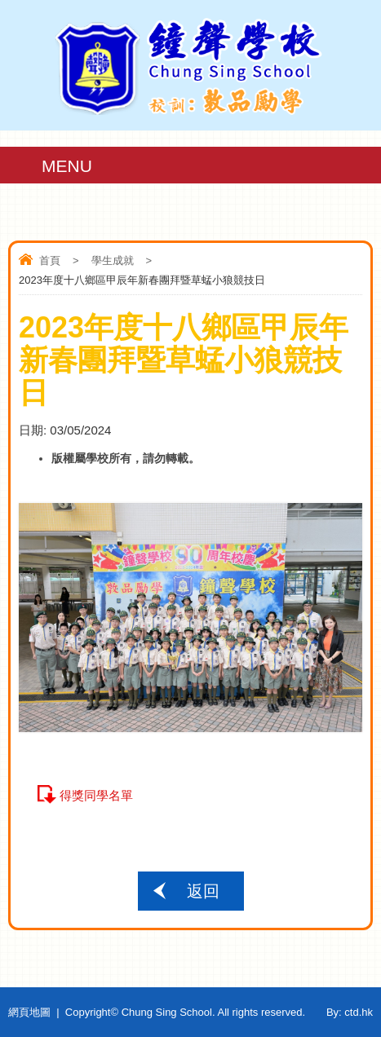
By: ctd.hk (349, 1012)
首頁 (49, 260)
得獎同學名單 (96, 795)
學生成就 (112, 260)
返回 (203, 891)
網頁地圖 (29, 1012)
